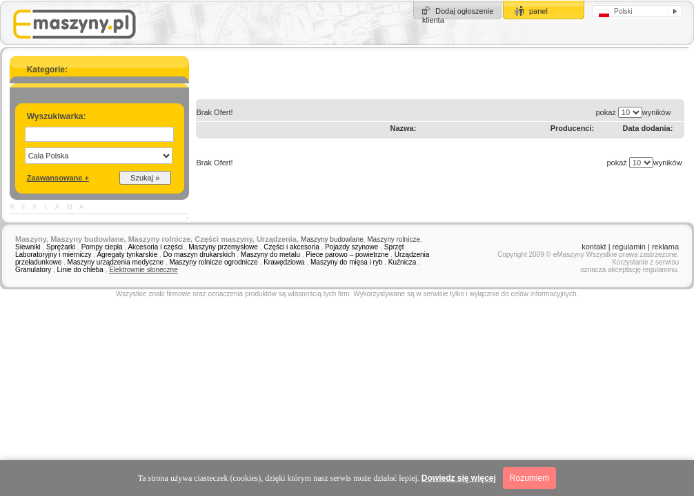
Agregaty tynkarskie (127, 254)
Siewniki (28, 247)
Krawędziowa (284, 262)
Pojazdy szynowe (351, 247)
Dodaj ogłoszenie (464, 11)
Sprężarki (60, 247)
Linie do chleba (80, 269)
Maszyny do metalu (270, 254)
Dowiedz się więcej (459, 478)
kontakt (594, 246)
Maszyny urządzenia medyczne (116, 262)
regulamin (629, 246)
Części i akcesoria (291, 247)
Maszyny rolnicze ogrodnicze (213, 262)
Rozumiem (529, 478)
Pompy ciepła (102, 247)
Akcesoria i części (155, 247)
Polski (616, 12)
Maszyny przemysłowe (223, 247)
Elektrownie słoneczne (143, 269)
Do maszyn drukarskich (199, 254)
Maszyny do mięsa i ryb (346, 262)
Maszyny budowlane (332, 239)
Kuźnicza (402, 262)
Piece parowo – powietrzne (347, 254)
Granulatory (33, 269)
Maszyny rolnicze (393, 239)
